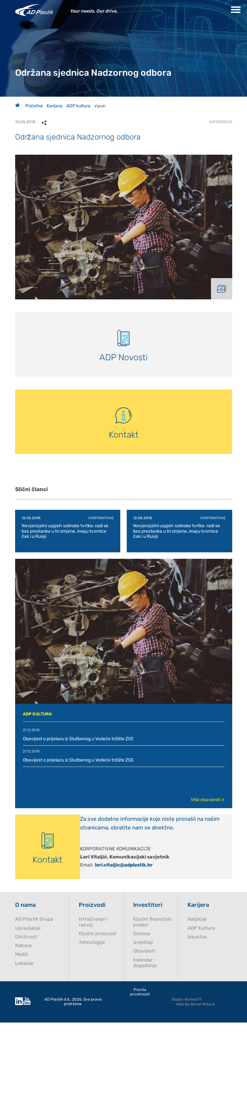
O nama (25, 904)
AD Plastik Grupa (34, 919)
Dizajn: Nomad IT (187, 999)
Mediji (21, 954)
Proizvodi (92, 904)
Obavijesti (144, 951)
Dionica (141, 933)
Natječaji (197, 919)
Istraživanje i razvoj (93, 921)
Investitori (147, 904)
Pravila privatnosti (140, 992)
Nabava (23, 945)
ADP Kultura (201, 928)
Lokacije (24, 963)
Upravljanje (28, 928)
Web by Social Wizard (195, 1004)
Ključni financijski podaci (152, 921)
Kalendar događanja (145, 962)
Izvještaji (143, 942)
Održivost (26, 937)
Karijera (54, 106)
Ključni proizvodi (97, 933)
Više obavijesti (207, 799)
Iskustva (197, 937)
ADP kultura (78, 106)
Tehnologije (92, 942)
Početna (29, 106)
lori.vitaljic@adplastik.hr (124, 865)
